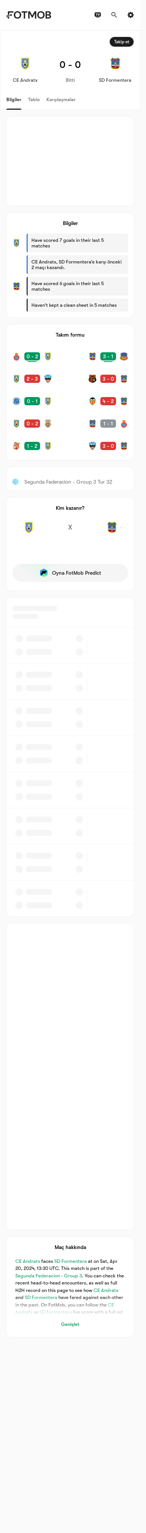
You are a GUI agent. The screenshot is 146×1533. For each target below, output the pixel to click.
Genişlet (70, 1324)
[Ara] (114, 15)
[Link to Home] (28, 15)
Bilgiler (13, 99)
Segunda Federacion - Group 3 (48, 1275)
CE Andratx (27, 1261)
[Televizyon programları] (97, 15)
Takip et (121, 41)
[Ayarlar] (130, 15)
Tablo (34, 99)
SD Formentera (70, 1261)
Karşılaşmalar (61, 99)
